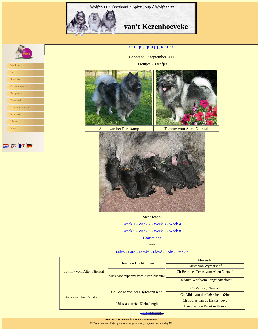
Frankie (182, 252)
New (13, 128)
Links (13, 121)
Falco (120, 252)
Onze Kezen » (19, 86)
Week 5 (129, 231)
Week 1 (129, 224)
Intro (13, 72)
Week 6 (144, 231)
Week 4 (175, 224)
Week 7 (160, 231)
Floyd (157, 252)
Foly (169, 252)
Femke (144, 252)
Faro (132, 252)
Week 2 (144, 224)
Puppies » (16, 93)
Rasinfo (15, 79)
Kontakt (15, 114)
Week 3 (160, 224)
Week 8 (175, 231)
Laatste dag (152, 238)
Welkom (15, 65)
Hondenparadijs (20, 107)
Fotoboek (16, 100)
